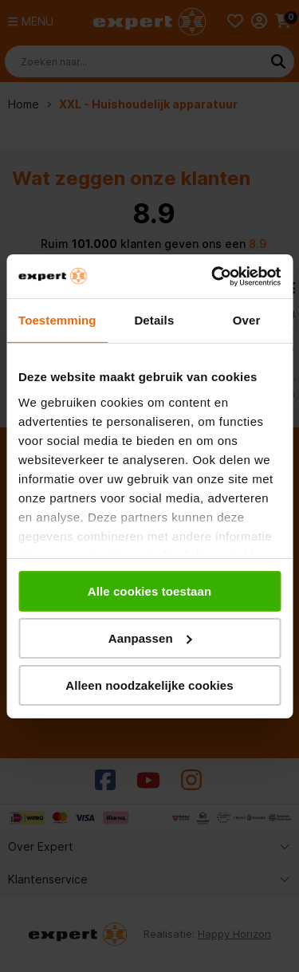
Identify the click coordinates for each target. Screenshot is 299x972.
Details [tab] (154, 320)
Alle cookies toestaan (150, 591)
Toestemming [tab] (57, 320)
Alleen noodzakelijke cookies (149, 684)
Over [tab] (247, 320)
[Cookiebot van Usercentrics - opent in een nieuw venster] (213, 276)
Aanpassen (150, 638)
